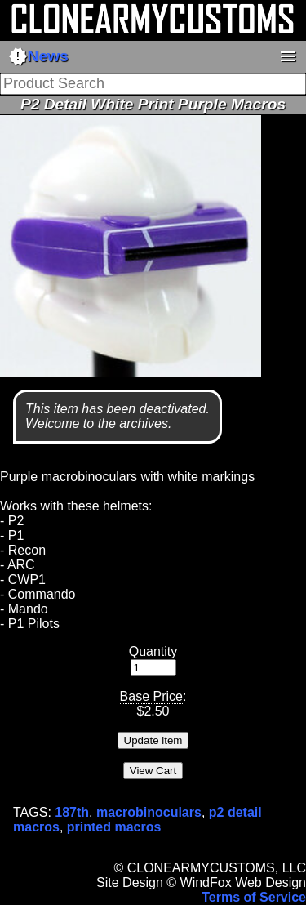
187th (72, 812)
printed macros (114, 827)
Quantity (153, 651)
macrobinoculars (149, 812)
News (38, 56)
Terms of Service (254, 897)
